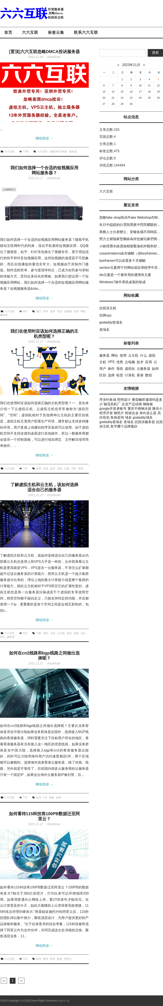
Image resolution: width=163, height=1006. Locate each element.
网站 (83, 311)
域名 (128, 417)
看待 (45, 958)
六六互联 (30, 32)
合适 (59, 311)
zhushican (53, 57)
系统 (119, 368)
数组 (148, 375)
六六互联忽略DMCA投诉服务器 (50, 51)
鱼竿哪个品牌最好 (124, 426)
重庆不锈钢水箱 (139, 408)
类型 (80, 468)
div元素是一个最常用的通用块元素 (125, 275)
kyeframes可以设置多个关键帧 (122, 260)
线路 (51, 797)
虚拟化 (130, 368)
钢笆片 (119, 413)
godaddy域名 (142, 417)
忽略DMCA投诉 (58, 151)
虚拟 (45, 633)
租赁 (119, 375)
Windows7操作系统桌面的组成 (122, 282)
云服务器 (143, 368)
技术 (140, 362)
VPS (111, 362)
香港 (140, 375)
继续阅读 (44, 138)
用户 (102, 368)
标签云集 (56, 32)
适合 (83, 633)
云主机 (61, 633)
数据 (59, 958)
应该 (45, 468)
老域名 (104, 329)
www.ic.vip (64, 1000)
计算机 (130, 375)
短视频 (68, 311)
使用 (38, 468)
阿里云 (68, 958)
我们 (38, 311)
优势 (119, 362)
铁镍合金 (132, 413)
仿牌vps (105, 315)
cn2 (45, 797)
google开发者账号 (112, 408)
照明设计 (124, 399)
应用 (76, 311)
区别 (102, 375)
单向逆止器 (147, 413)
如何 (45, 311)
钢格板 (148, 404)
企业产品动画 (132, 404)
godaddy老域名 (110, 322)
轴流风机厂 (112, 404)
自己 (2, 636)
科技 (52, 958)
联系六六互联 (86, 32)
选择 (52, 311)
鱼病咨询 (117, 417)
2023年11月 (131, 65)
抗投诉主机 (107, 308)
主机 (73, 468)
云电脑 (130, 362)
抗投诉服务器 (145, 422)
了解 (38, 633)
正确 (66, 468)
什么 (143, 355)
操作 (111, 368)
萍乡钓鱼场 (107, 399)
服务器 (73, 151)
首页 (8, 32)
